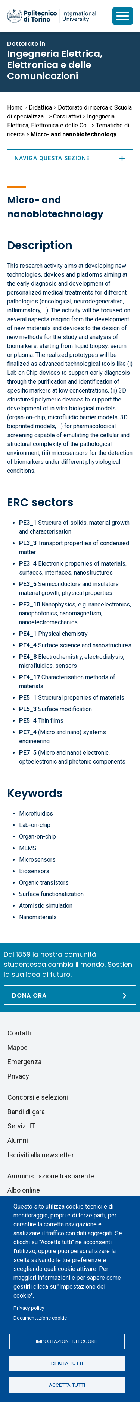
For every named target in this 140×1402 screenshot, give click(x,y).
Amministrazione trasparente (50, 1176)
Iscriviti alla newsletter (40, 1155)
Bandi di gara (26, 1112)
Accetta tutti (67, 1385)
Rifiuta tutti (67, 1363)
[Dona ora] (70, 995)
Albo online (23, 1190)
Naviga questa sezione (70, 158)
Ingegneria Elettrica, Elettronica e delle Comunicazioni (54, 64)
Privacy (18, 1076)
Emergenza (24, 1062)
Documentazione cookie (40, 1318)
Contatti (19, 1033)
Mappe (17, 1047)
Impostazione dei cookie (67, 1341)
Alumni (17, 1140)
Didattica (40, 107)
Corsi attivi (67, 116)
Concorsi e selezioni (37, 1097)
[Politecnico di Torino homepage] (51, 16)
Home (15, 107)
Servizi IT (21, 1126)
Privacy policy (28, 1308)
